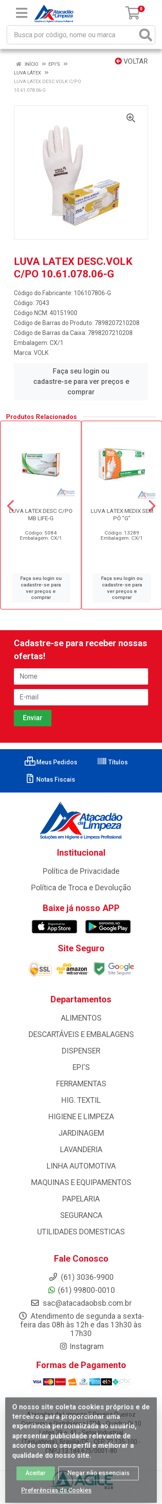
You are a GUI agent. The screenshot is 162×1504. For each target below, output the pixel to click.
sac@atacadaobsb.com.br (81, 1303)
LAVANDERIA (81, 1149)
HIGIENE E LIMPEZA (81, 1116)
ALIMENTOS (81, 1018)
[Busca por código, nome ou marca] (72, 35)
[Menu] (21, 13)
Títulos (112, 762)
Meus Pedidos (51, 762)
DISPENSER (81, 1051)
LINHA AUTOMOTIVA (81, 1166)
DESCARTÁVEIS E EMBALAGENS (81, 1034)
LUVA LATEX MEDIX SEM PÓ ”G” (122, 514)
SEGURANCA (81, 1215)
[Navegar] (10, 506)
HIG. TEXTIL (81, 1100)
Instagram (81, 1346)
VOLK (41, 352)
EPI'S (81, 1067)
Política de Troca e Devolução (81, 887)
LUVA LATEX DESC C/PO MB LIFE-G (41, 514)
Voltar (131, 61)
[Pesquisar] (146, 35)
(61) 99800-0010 (81, 1290)
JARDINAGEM (81, 1133)
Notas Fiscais (50, 779)
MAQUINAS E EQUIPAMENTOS (81, 1182)
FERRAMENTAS (81, 1083)
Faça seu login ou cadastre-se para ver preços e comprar (81, 381)
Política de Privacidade (81, 871)
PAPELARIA (81, 1199)
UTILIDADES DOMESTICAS (81, 1231)
